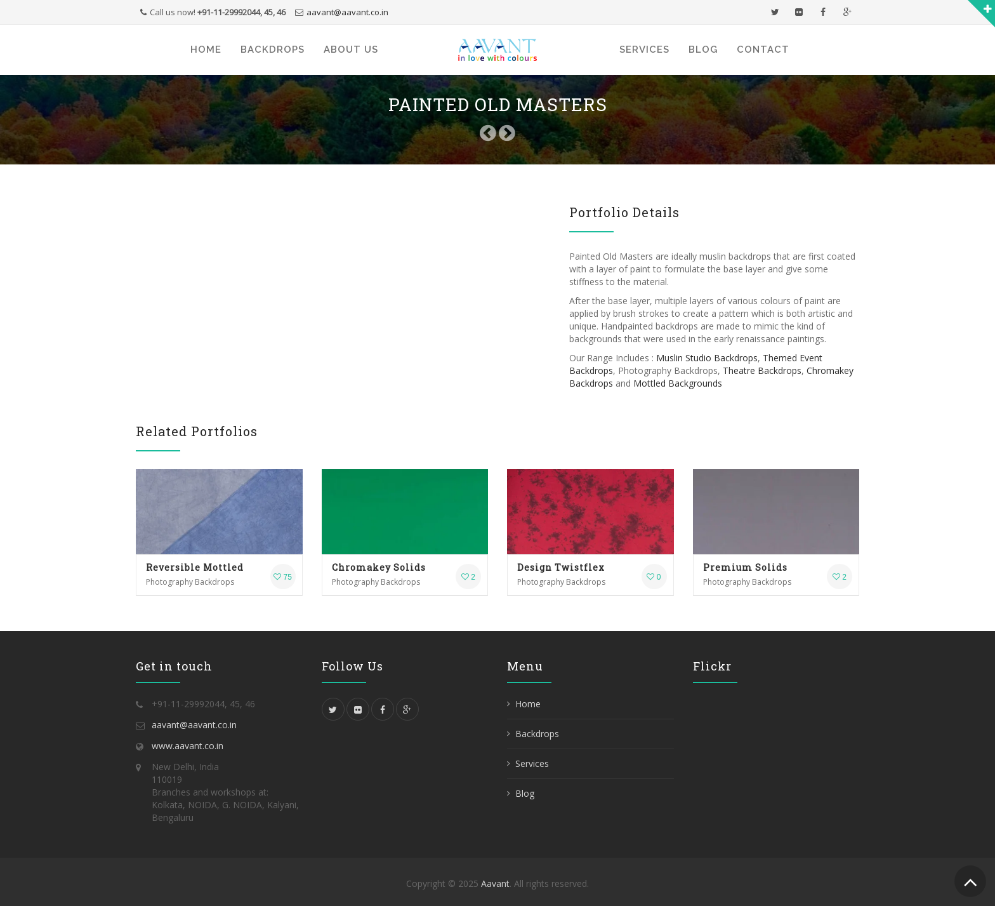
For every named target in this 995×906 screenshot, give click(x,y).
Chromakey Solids (379, 567)
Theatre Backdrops (762, 370)
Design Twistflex (561, 567)
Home (205, 49)
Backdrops (273, 49)
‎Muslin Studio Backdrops (707, 358)
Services (644, 49)
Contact (763, 49)
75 (282, 577)
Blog (703, 49)
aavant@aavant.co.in (347, 12)
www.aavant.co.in (187, 746)
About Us (351, 49)
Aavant (495, 883)
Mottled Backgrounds (677, 383)
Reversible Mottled (195, 567)
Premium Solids (745, 567)
